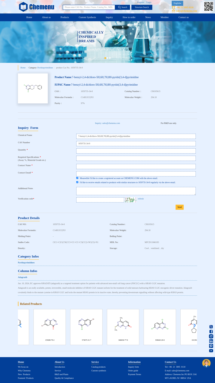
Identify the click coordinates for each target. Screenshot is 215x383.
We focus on (23, 367)
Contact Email (25, 173)
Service (58, 371)
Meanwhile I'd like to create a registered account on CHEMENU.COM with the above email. (117, 178)
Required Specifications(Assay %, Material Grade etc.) (32, 158)
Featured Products (26, 378)
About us (46, 17)
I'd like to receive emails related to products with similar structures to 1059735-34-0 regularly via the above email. (125, 182)
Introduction (60, 367)
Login (148, 2)
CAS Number (24, 142)
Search (122, 7)
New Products (24, 374)
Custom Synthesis (87, 17)
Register (140, 2)
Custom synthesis (98, 371)
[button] (194, 325)
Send (180, 207)
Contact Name (25, 165)
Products (64, 17)
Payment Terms (134, 374)
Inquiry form (133, 367)
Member (165, 17)
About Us (59, 362)
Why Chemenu (24, 371)
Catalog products (98, 367)
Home (29, 17)
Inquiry (109, 17)
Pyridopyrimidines (45, 68)
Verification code (26, 199)
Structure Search (142, 7)
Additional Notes (25, 188)
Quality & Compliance (64, 378)
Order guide (133, 371)
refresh (141, 199)
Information (134, 362)
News (148, 17)
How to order (129, 17)
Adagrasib (22, 277)
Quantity (23, 150)
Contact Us (170, 362)
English (177, 3)
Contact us (184, 17)
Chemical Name (25, 135)
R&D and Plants (61, 374)
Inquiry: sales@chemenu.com (107, 123)
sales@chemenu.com (186, 11)
